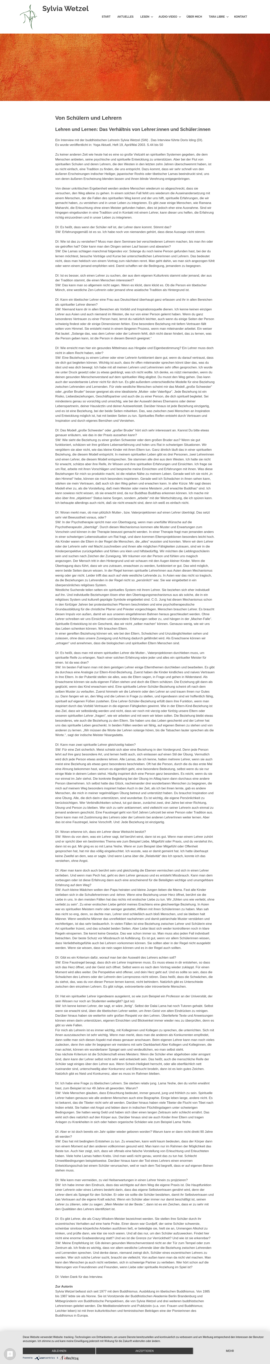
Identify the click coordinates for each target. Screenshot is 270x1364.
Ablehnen (59, 1351)
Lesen (146, 16)
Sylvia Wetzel (65, 8)
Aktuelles (125, 16)
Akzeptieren (144, 1351)
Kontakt (240, 16)
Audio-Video (170, 16)
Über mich (194, 16)
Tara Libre (219, 16)
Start (106, 16)
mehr (230, 1351)
